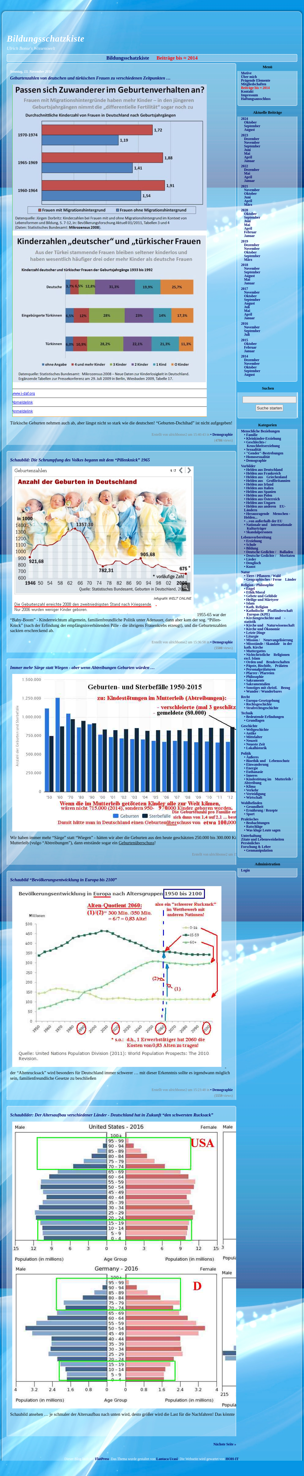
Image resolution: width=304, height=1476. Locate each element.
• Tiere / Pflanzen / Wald (262, 576)
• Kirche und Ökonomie (262, 629)
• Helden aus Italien (259, 488)
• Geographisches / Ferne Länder (270, 579)
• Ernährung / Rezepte (261, 810)
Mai (247, 153)
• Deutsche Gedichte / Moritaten (269, 555)
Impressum (249, 95)
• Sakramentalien (257, 684)
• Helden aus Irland (258, 484)
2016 (244, 323)
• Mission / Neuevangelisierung (268, 640)
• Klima (250, 786)
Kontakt (247, 91)
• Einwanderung (256, 764)
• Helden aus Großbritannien (267, 481)
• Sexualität (252, 449)
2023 (244, 135)
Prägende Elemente (255, 80)
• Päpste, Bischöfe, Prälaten (266, 666)
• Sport (249, 814)
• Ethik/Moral (254, 592)
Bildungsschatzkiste (45, 38)
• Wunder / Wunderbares (263, 691)
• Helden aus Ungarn (259, 503)
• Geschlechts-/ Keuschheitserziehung (262, 444)
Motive (246, 73)
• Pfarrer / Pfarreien (259, 673)
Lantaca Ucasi (167, 1459)
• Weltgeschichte (256, 729)
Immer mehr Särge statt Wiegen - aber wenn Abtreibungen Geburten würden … (82, 667)
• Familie (251, 435)
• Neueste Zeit (254, 744)
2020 (244, 210)
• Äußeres (251, 757)
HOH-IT (232, 1459)
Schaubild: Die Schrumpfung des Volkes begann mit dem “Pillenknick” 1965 (80, 459)
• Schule (250, 544)
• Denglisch (252, 563)
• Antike (250, 733)
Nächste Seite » (224, 1444)
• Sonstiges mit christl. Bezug (267, 688)
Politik (246, 753)
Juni (247, 150)
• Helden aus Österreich (262, 499)
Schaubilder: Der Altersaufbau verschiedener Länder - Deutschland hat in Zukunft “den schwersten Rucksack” (111, 1114)
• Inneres (251, 775)
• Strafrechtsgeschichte (261, 708)
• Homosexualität (257, 457)
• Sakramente (254, 680)
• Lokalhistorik (255, 748)
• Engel (249, 588)
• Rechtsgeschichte (258, 704)
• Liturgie (251, 636)
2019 (244, 241)
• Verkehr (251, 790)
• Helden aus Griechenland (265, 477)
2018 (244, 265)
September (252, 126)
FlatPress (102, 1459)
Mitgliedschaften (253, 84)
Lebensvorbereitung (256, 537)
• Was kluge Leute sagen (262, 830)
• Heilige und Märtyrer (261, 599)
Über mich (249, 77)
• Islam (249, 603)
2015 (244, 340)
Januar (249, 161)
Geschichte (249, 726)
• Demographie (221, 434)
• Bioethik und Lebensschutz (267, 761)
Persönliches (250, 843)
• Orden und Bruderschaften (267, 662)
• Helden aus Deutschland (263, 470)
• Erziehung (253, 541)
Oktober (250, 122)
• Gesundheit (253, 806)
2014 (244, 356)
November (252, 142)
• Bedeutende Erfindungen (264, 717)
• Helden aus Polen (258, 495)
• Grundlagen (254, 720)
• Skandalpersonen (258, 532)
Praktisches (249, 819)
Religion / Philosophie (257, 585)
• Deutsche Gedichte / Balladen (268, 552)
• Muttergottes (255, 651)
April (248, 157)
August (249, 129)
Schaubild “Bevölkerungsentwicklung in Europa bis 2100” (63, 879)
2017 (244, 288)
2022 (244, 166)
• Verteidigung (254, 794)
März (248, 204)
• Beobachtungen (256, 823)
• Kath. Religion (256, 607)
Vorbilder (248, 466)
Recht (245, 697)
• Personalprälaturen (260, 669)
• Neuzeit (251, 740)
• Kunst (249, 566)
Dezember (251, 139)
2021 (244, 186)
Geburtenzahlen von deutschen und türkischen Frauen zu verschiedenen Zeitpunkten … (90, 78)
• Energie (251, 768)
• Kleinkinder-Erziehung (262, 438)
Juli (247, 307)
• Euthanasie (253, 772)
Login (245, 870)
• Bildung (251, 548)
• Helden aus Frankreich (262, 473)
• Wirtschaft (253, 797)
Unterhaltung (251, 836)
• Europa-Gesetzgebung (262, 700)
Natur (245, 572)
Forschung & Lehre (256, 847)
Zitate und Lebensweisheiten (262, 839)
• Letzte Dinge (254, 632)
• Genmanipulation (258, 850)
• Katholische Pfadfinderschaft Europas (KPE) (268, 612)
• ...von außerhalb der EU (263, 521)
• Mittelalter (253, 737)
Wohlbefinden (251, 803)
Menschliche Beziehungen (260, 431)
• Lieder (250, 559)
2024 (244, 118)
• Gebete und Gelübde (260, 596)
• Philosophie (254, 677)
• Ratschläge (253, 826)
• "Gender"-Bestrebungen (263, 453)
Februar (250, 232)
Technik (247, 713)
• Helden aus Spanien (260, 492)
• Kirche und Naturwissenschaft (269, 625)
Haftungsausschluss (256, 99)
